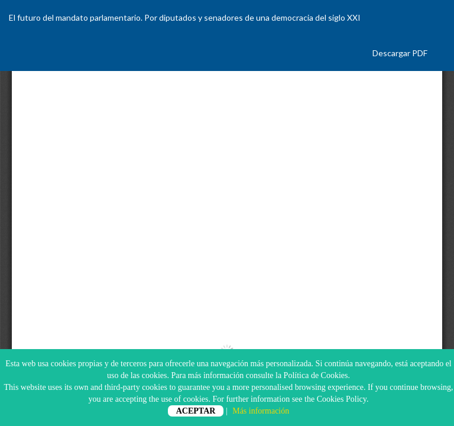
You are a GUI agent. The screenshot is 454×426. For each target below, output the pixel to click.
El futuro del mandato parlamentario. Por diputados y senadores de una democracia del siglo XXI (185, 17)
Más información (260, 410)
